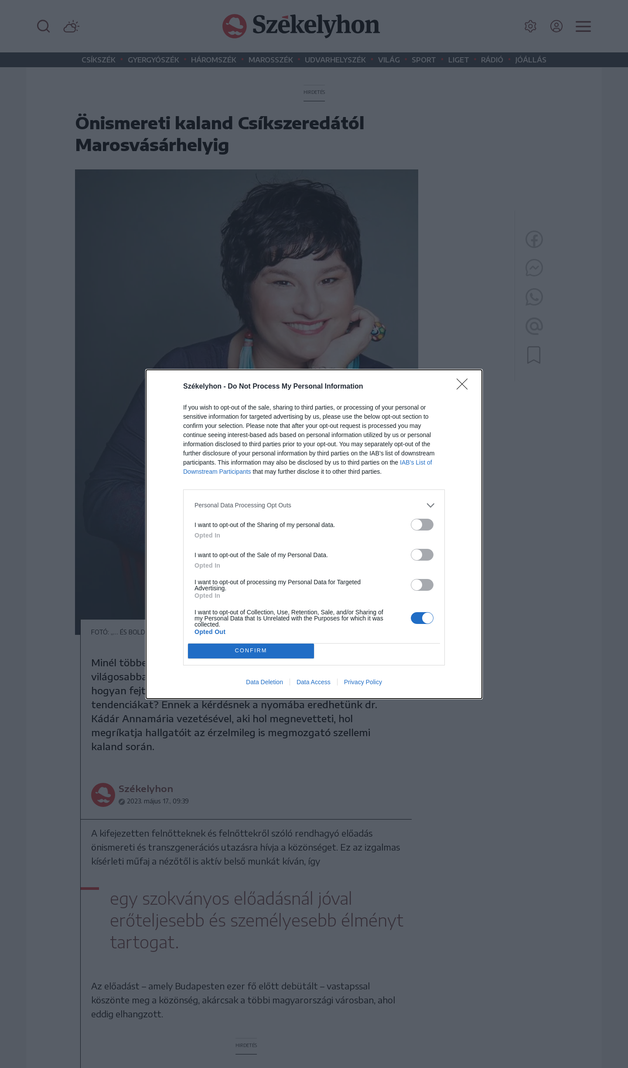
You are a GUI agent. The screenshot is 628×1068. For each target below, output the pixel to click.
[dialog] (314, 534)
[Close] (465, 387)
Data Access (314, 682)
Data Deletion (264, 682)
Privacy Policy (363, 682)
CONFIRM (251, 651)
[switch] (422, 525)
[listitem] (314, 505)
